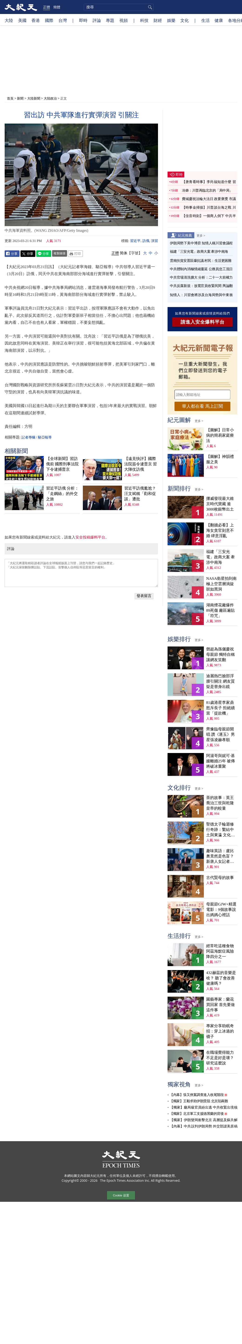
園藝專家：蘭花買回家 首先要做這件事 (220, 1004)
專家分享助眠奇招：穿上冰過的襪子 (220, 1031)
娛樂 (171, 20)
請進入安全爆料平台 (203, 322)
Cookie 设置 (121, 1195)
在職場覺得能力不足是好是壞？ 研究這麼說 (220, 1057)
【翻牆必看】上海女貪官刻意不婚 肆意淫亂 (220, 530)
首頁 (10, 98)
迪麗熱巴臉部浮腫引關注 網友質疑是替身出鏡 (220, 681)
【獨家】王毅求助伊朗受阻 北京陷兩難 (199, 1101)
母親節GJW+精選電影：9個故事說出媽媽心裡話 (221, 909)
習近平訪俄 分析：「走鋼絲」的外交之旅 (62, 493)
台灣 (62, 20)
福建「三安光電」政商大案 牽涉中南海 (199, 251)
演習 (154, 241)
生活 (205, 20)
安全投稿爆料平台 (90, 537)
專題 (110, 20)
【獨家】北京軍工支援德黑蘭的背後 (197, 1114)
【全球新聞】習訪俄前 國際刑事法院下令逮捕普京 (62, 464)
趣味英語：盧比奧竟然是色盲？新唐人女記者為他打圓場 (220, 856)
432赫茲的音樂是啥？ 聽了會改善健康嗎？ (221, 978)
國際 (49, 20)
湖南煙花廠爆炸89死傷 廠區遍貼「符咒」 (220, 610)
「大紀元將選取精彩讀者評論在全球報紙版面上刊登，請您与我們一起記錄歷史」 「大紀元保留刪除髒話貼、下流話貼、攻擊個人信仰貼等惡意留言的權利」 (81, 573)
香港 (35, 20)
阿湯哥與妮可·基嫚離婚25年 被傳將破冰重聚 (220, 761)
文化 (184, 20)
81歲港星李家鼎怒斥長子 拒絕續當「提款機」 (220, 707)
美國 (22, 20)
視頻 (123, 20)
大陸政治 (50, 98)
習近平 (135, 241)
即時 (83, 20)
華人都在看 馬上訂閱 (202, 406)
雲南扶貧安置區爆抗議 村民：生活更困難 (200, 261)
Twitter (27, 253)
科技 (144, 20)
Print (75, 253)
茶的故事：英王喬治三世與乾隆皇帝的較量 (220, 803)
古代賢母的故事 (220, 877)
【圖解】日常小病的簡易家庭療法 (220, 435)
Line (43, 253)
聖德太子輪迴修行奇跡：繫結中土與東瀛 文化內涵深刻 (220, 830)
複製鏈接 (60, 253)
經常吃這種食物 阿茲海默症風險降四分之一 (220, 951)
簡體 (56, 7)
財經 (158, 20)
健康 (219, 20)
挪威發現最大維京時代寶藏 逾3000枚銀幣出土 (220, 503)
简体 (123, 253)
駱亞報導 (44, 437)
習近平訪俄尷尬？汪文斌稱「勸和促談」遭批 (140, 493)
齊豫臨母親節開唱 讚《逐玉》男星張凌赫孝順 (220, 734)
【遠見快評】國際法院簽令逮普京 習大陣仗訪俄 (140, 464)
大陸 (9, 20)
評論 (97, 20)
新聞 (20, 98)
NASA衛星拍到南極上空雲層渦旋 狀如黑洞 (221, 583)
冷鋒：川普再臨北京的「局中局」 (207, 190)
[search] (119, 7)
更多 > (201, 235)
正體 (46, 7)
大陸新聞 (33, 98)
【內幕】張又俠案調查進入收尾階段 (197, 1095)
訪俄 (145, 241)
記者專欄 (28, 437)
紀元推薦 (185, 235)
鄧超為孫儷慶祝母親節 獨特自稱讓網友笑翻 (220, 654)
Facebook (12, 253)
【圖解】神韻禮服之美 (220, 459)
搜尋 (149, 7)
